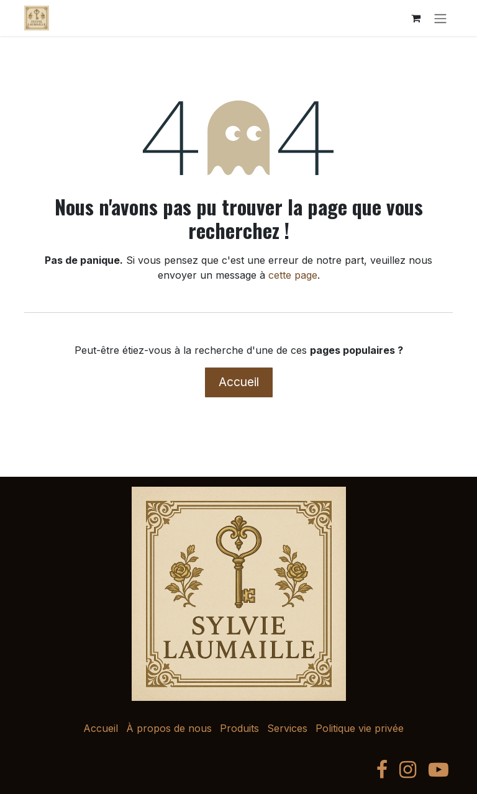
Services (287, 728)
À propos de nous (169, 728)
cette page (292, 275)
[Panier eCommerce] (415, 18)
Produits (239, 728)
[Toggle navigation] (440, 18)
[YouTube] (438, 769)
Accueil (239, 381)
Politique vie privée (360, 728)
